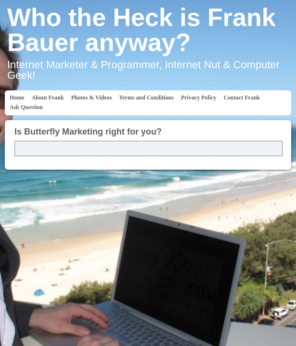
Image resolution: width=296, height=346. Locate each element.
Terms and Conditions (146, 97)
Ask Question (26, 107)
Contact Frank (242, 97)
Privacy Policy (199, 97)
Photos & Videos (91, 97)
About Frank (48, 97)
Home (17, 97)
